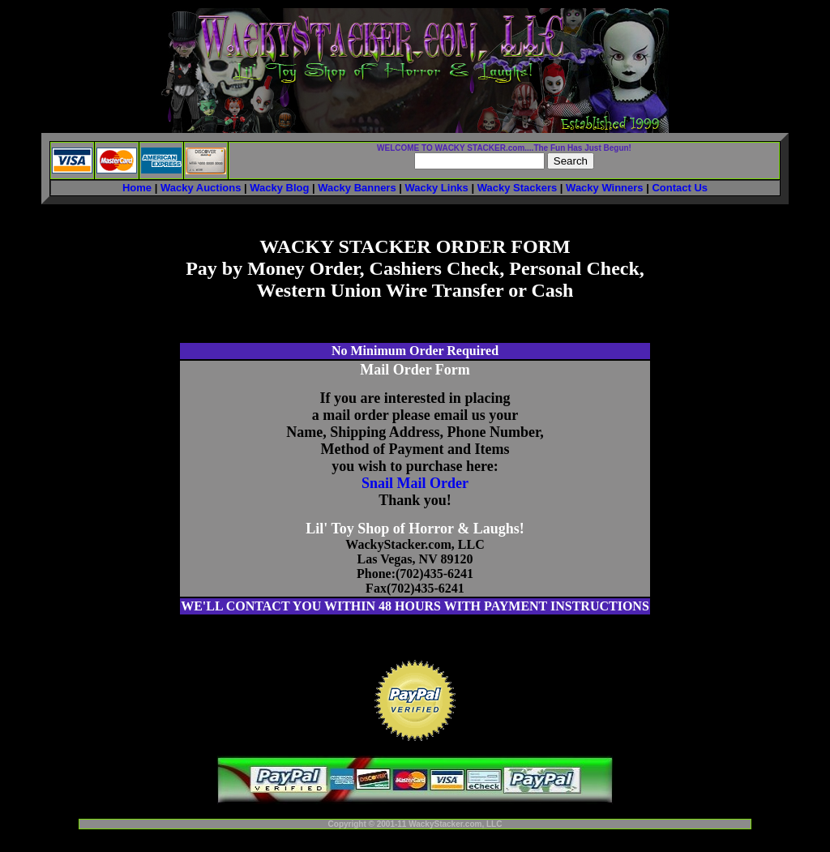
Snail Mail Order (415, 483)
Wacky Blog (279, 188)
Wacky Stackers (517, 188)
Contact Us (680, 188)
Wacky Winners (605, 188)
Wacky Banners (357, 188)
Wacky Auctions (200, 188)
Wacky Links (436, 188)
